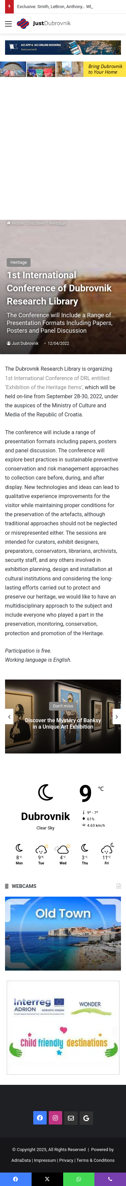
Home (15, 223)
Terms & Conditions (96, 1160)
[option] (63, 716)
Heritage (57, 223)
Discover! (36, 223)
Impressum (45, 1160)
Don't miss (63, 705)
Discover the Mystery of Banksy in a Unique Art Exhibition (63, 723)
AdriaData (21, 1160)
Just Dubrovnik (25, 343)
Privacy (66, 1160)
